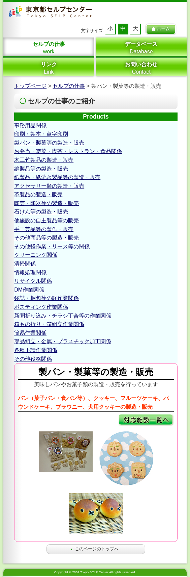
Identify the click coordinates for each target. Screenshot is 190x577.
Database (141, 47)
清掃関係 (25, 264)
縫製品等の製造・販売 (41, 169)
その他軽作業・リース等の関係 (52, 246)
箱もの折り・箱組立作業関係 (49, 324)
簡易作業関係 (30, 333)
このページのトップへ (94, 548)
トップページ (30, 86)
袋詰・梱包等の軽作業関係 (46, 298)
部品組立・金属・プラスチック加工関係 (62, 341)
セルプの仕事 (69, 86)
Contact (141, 68)
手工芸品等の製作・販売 (43, 229)
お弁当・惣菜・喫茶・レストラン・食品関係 (68, 151)
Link (48, 68)
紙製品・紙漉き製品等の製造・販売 (57, 177)
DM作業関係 (29, 290)
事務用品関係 (30, 125)
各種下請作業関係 (35, 350)
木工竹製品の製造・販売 (43, 160)
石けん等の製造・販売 (41, 212)
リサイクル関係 (33, 281)
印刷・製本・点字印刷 (41, 134)
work (48, 47)
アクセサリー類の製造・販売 (49, 186)
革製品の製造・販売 (38, 194)
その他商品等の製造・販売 (46, 238)
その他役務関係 (33, 359)
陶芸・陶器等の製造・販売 (46, 203)
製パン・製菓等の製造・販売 (49, 143)
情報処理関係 (30, 272)
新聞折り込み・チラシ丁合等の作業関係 (62, 316)
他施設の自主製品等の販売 (46, 220)
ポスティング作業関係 (41, 307)
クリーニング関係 (35, 255)
